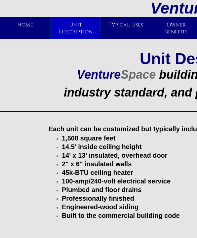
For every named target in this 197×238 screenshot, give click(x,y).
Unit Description (76, 28)
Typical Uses (125, 24)
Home (25, 24)
